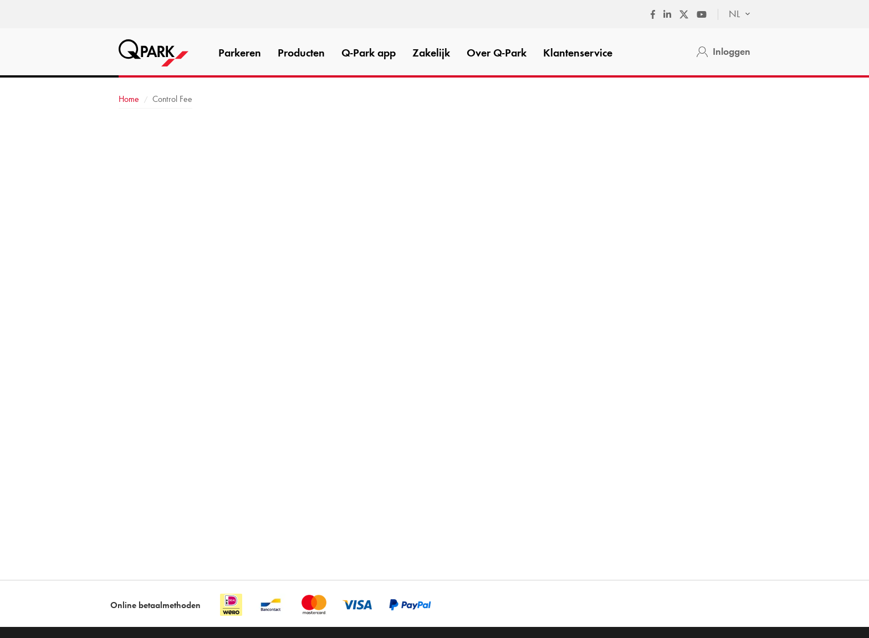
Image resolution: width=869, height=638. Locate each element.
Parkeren (239, 52)
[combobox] (734, 14)
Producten (301, 52)
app (368, 52)
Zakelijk (431, 52)
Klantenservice (577, 52)
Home (129, 99)
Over (496, 52)
